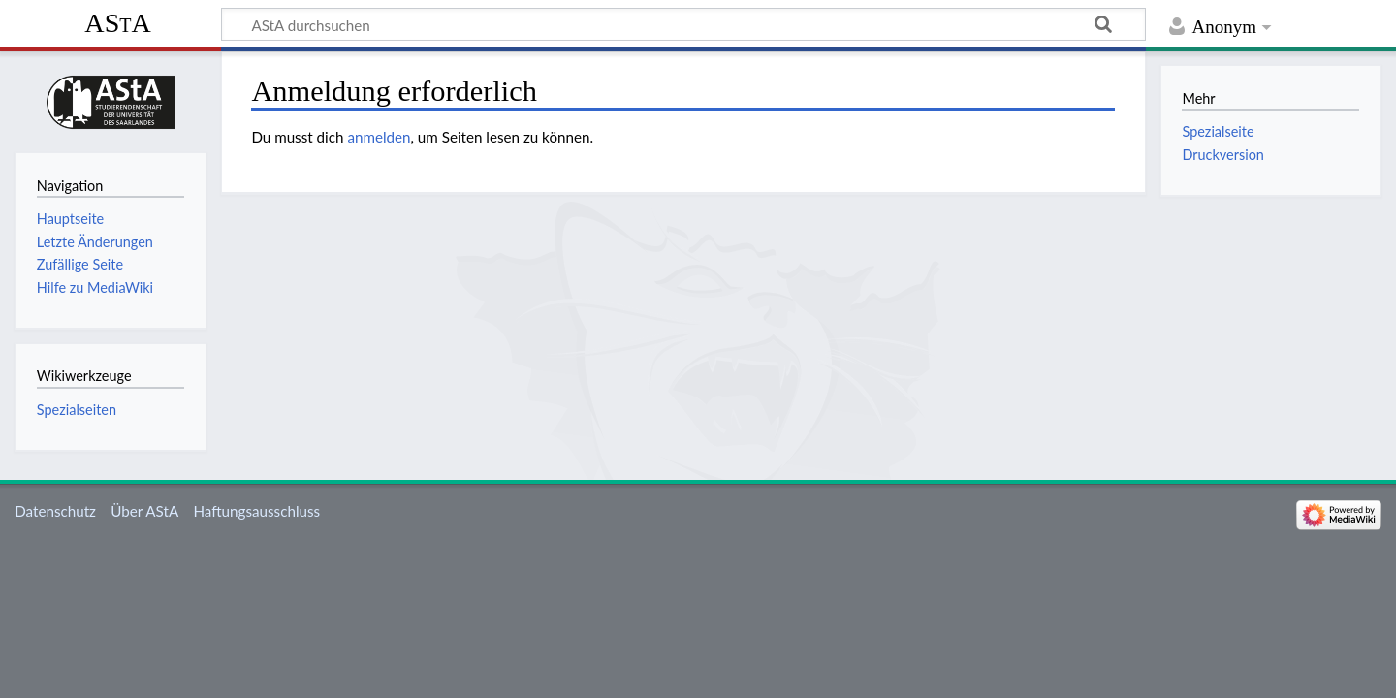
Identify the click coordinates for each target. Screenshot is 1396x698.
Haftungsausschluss (256, 511)
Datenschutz (55, 511)
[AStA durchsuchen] (683, 24)
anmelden (378, 136)
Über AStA (144, 511)
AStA (117, 23)
